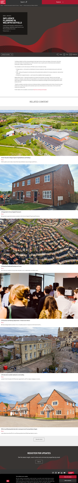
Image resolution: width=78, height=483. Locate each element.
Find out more (7, 31)
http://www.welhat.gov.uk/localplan (40, 89)
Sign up (39, 461)
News (21, 5)
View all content (39, 439)
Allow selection (67, 471)
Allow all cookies (68, 468)
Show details (64, 480)
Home (2, 5)
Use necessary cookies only (68, 475)
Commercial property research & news (11, 5)
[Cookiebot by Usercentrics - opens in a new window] (8, 481)
